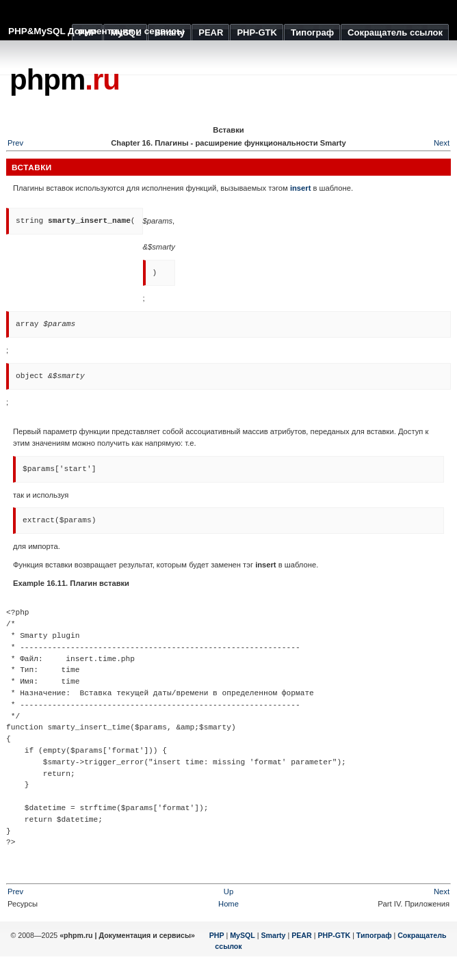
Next (441, 143)
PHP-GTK (333, 935)
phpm (65, 80)
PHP (216, 935)
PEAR (301, 935)
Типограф (374, 935)
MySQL (242, 935)
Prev (15, 891)
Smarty (273, 935)
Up (228, 891)
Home (228, 904)
